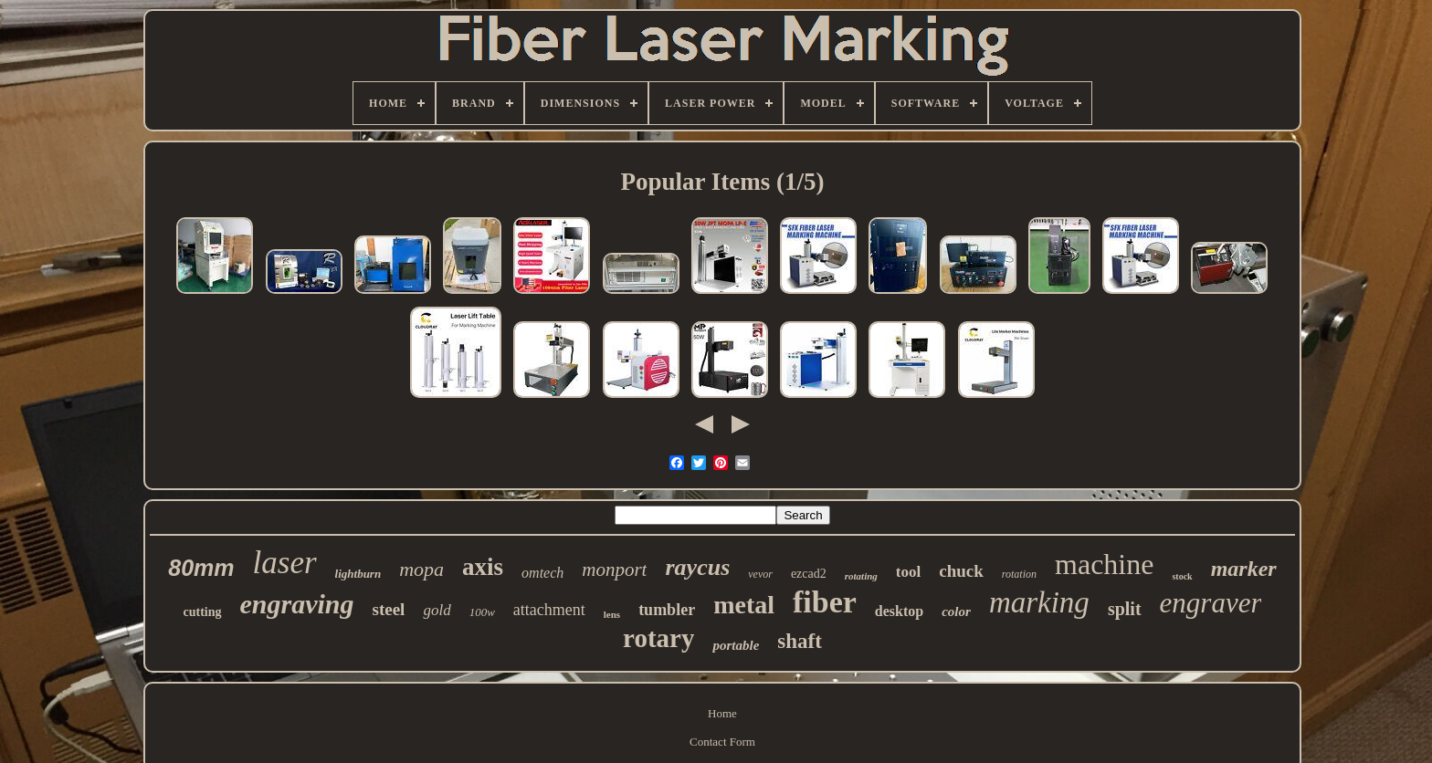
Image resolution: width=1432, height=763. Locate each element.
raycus (697, 567)
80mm (201, 567)
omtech (542, 572)
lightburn (358, 573)
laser (285, 562)
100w (482, 612)
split (1125, 609)
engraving (297, 604)
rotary (658, 638)
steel (389, 609)
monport (614, 569)
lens (612, 614)
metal (743, 605)
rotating (861, 575)
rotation (1019, 574)
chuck (961, 570)
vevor (760, 574)
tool (908, 571)
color (956, 611)
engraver (1211, 603)
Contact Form (722, 741)
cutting (203, 612)
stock (1182, 576)
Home (722, 713)
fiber (825, 602)
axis (482, 566)
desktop (899, 611)
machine (1104, 564)
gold (436, 610)
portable (735, 645)
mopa (421, 569)
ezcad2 (809, 573)
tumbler (666, 610)
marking (1039, 602)
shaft (799, 641)
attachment (549, 610)
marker (1244, 568)
